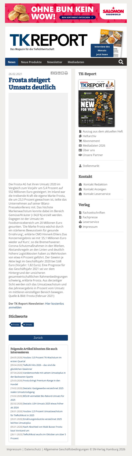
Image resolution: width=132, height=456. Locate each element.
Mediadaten (76, 62)
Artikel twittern (56, 73)
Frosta (16, 324)
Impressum (90, 227)
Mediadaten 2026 (94, 145)
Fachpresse (90, 217)
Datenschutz (32, 449)
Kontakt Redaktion (95, 184)
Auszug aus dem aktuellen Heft (103, 131)
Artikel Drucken (66, 73)
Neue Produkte (31, 62)
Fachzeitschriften (94, 212)
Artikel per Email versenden (62, 73)
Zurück (38, 338)
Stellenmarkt (91, 166)
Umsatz (28, 324)
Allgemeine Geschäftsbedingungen (66, 449)
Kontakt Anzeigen (95, 189)
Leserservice (91, 222)
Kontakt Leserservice (97, 194)
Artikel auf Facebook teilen (52, 73)
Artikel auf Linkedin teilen (59, 73)
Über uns (89, 150)
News (11, 62)
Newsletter (54, 62)
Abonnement (91, 141)
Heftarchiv (89, 136)
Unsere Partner (93, 155)
